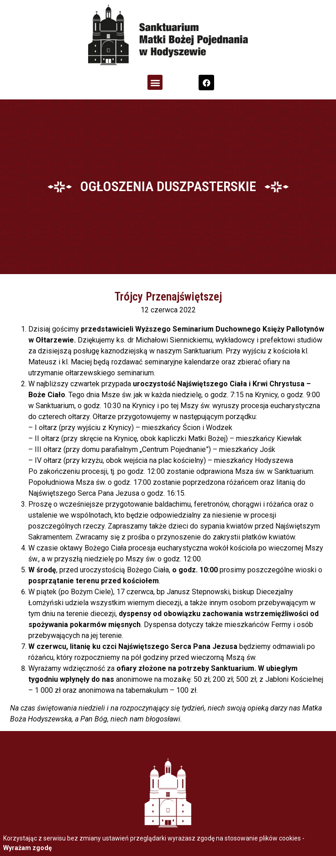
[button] (155, 82)
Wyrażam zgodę (27, 847)
